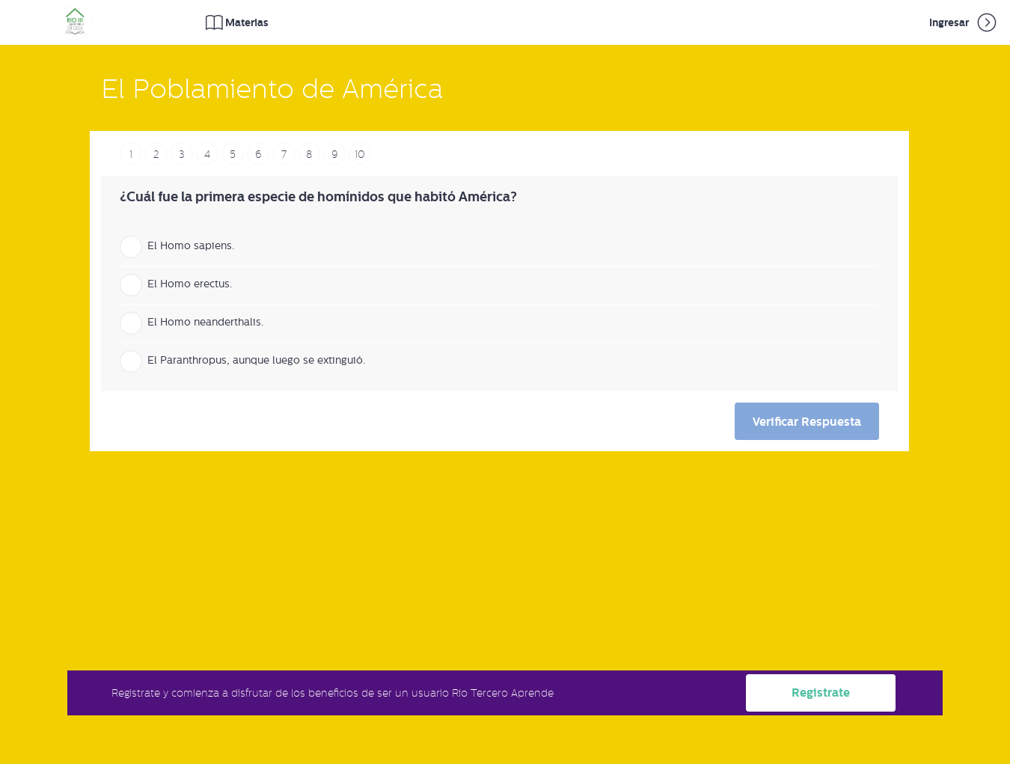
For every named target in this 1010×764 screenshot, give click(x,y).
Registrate (821, 692)
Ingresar (964, 22)
